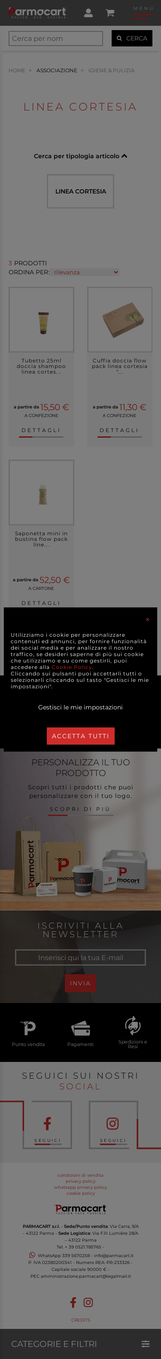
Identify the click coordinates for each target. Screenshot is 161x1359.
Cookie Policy (72, 667)
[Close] (147, 619)
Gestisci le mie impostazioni (80, 707)
